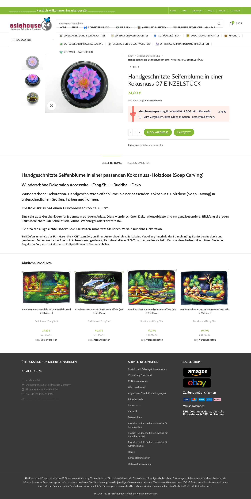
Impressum (134, 405)
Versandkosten (153, 100)
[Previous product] (130, 67)
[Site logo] (30, 23)
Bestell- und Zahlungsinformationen (147, 369)
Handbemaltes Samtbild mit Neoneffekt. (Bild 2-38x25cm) (46, 311)
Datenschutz (135, 417)
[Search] (139, 24)
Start (130, 55)
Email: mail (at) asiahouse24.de (42, 398)
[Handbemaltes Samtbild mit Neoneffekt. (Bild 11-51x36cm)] (99, 288)
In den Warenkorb (157, 132)
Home (131, 451)
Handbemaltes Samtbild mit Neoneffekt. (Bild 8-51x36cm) (152, 311)
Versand (132, 411)
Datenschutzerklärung (139, 464)
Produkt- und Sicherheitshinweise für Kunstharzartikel (148, 434)
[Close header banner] (246, 3)
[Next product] (138, 67)
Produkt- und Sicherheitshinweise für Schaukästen (148, 425)
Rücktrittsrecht (136, 399)
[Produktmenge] (135, 132)
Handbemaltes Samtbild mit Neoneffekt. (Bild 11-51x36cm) (99, 311)
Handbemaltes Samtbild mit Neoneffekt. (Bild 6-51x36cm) (204, 311)
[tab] (112, 161)
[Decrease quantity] (130, 132)
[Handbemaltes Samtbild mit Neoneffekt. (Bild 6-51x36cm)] (204, 288)
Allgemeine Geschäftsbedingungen (147, 393)
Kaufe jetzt (184, 132)
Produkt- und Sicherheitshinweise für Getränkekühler (148, 444)
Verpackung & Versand (140, 375)
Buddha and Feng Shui (148, 55)
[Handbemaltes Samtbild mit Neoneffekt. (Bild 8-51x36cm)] (152, 288)
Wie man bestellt (137, 387)
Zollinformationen (138, 381)
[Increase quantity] (140, 132)
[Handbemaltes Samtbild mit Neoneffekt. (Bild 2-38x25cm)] (46, 288)
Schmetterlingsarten (139, 457)
